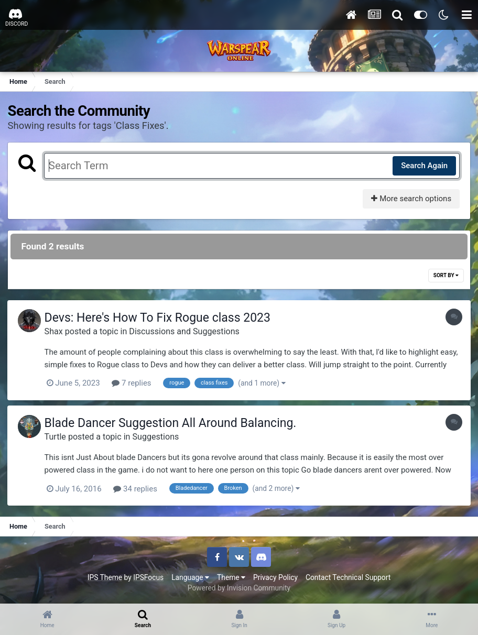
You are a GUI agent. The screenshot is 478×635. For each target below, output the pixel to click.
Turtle (58, 436)
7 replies (134, 383)
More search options (411, 198)
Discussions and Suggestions (187, 331)
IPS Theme (105, 576)
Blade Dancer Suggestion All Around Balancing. (173, 423)
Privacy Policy (275, 576)
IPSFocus (148, 576)
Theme (231, 576)
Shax (56, 331)
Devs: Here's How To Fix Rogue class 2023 (160, 318)
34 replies (138, 488)
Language (190, 576)
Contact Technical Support (348, 576)
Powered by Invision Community (239, 587)
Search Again (423, 165)
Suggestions (158, 436)
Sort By (445, 276)
